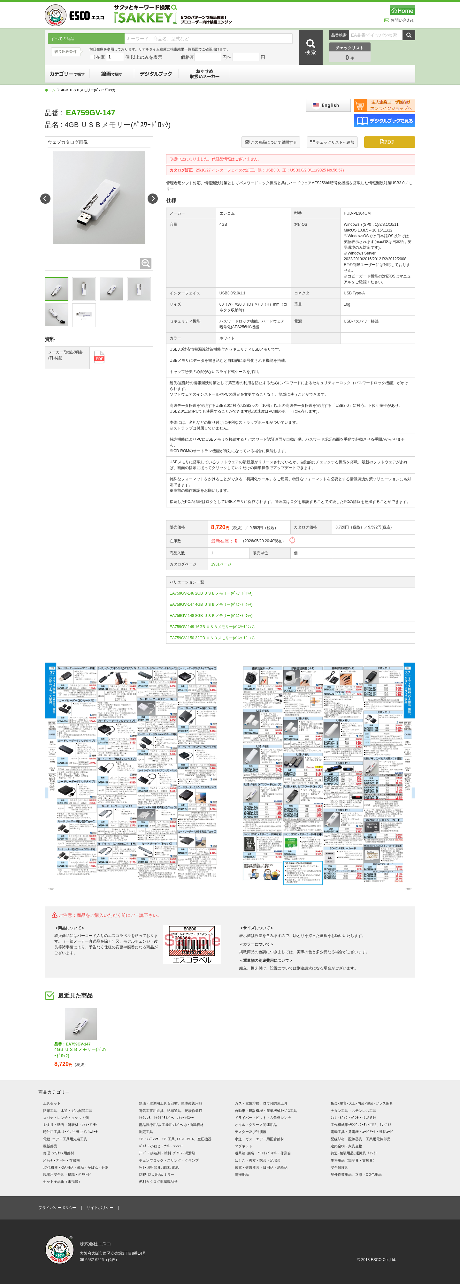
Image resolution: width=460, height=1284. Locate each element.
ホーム (52, 90)
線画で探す (111, 74)
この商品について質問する (271, 143)
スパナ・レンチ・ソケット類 (66, 1118)
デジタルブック (156, 74)
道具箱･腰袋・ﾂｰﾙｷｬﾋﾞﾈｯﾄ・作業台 (263, 1153)
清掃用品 (242, 1174)
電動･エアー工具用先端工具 (65, 1139)
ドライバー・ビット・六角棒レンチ (263, 1118)
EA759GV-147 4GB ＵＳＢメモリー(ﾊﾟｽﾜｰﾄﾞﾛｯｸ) (211, 604)
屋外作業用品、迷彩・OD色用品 (356, 1174)
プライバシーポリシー (57, 1207)
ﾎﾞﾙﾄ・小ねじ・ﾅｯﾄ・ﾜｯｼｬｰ (161, 1146)
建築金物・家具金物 (346, 1146)
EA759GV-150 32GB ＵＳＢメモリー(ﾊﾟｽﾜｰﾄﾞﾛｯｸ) (212, 638)
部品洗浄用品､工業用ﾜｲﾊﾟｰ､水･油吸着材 (171, 1125)
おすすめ (204, 74)
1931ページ (221, 564)
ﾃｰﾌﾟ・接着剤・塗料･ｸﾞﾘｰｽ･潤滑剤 (167, 1153)
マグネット (243, 1146)
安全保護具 (339, 1167)
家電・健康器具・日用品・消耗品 (261, 1167)
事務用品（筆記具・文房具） (353, 1160)
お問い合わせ (399, 20)
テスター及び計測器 (250, 1132)
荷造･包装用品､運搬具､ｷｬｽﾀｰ (354, 1153)
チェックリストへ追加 (332, 142)
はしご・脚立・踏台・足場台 (257, 1160)
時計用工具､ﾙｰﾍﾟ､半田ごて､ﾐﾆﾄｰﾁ (70, 1132)
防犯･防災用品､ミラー (156, 1174)
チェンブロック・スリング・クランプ (169, 1160)
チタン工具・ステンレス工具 (353, 1111)
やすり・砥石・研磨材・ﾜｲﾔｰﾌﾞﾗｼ (70, 1125)
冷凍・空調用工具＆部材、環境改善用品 (170, 1103)
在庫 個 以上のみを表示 (126, 57)
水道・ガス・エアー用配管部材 (259, 1139)
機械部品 (50, 1146)
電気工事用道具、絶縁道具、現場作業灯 (170, 1111)
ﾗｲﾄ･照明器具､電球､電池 (159, 1167)
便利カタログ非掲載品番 (158, 1181)
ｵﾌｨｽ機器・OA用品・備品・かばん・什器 (76, 1167)
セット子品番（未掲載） (62, 1181)
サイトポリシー (100, 1207)
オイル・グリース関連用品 (256, 1125)
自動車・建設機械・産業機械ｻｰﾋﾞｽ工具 (266, 1111)
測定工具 (146, 1132)
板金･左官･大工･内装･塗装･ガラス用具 (362, 1103)
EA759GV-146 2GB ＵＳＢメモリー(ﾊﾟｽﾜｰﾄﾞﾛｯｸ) (211, 593)
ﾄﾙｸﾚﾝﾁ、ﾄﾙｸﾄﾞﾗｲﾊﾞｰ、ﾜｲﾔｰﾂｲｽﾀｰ (166, 1118)
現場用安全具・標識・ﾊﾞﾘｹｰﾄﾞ (67, 1174)
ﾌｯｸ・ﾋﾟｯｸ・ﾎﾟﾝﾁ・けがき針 (353, 1118)
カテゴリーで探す (67, 74)
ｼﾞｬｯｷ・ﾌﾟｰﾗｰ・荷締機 (61, 1160)
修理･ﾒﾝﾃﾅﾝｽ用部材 (58, 1153)
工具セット (52, 1103)
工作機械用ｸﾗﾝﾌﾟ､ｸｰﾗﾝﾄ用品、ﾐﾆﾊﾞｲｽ (361, 1125)
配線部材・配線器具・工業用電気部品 (360, 1139)
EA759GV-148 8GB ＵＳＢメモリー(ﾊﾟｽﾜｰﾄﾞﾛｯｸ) (211, 615)
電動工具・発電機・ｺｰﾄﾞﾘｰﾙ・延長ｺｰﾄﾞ (362, 1132)
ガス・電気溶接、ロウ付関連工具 (261, 1103)
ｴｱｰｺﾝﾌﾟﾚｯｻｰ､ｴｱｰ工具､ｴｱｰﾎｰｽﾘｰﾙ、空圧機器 (175, 1139)
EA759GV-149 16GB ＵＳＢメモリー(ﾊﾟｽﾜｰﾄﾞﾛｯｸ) (212, 627)
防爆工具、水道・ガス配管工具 (67, 1111)
